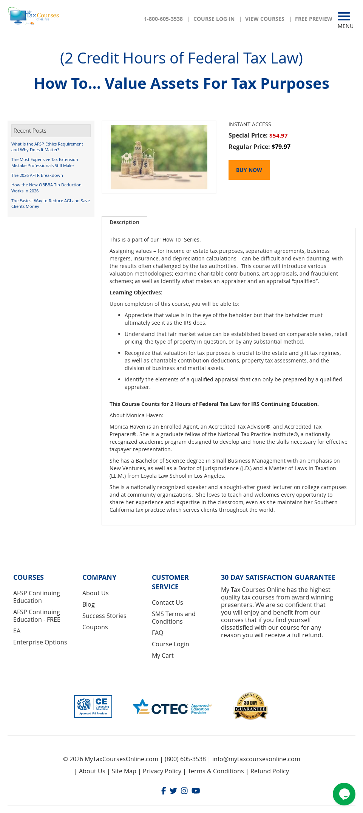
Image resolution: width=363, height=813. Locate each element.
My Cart (163, 655)
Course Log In (214, 18)
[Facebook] (163, 792)
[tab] (124, 222)
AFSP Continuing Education (36, 597)
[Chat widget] (344, 794)
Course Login (170, 644)
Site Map (124, 771)
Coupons (95, 627)
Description (124, 222)
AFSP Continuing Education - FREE (36, 616)
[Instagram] (184, 792)
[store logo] (34, 18)
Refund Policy (269, 771)
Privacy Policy (162, 771)
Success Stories (104, 616)
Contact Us (167, 602)
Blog (88, 604)
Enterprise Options (40, 642)
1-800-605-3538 (163, 18)
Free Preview (313, 18)
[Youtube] (196, 792)
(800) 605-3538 (185, 759)
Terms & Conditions (216, 771)
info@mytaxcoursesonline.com (256, 759)
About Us (95, 593)
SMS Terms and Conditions (174, 618)
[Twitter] (173, 792)
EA (16, 631)
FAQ (157, 633)
